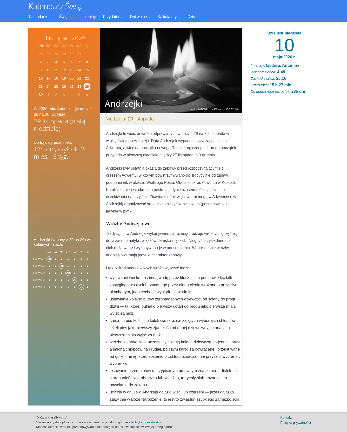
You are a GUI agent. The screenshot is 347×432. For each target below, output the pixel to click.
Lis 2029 (39, 273)
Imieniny (88, 17)
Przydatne (113, 17)
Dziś (191, 17)
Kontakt (286, 417)
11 (56, 70)
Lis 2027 (39, 259)
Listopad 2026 (66, 38)
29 (87, 86)
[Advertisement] (64, 200)
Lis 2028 (39, 266)
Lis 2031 (39, 287)
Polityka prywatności (295, 423)
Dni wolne (140, 17)
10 (284, 45)
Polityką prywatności (146, 422)
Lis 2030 (39, 280)
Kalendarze (40, 17)
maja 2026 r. (284, 57)
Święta (66, 17)
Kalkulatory (169, 17)
